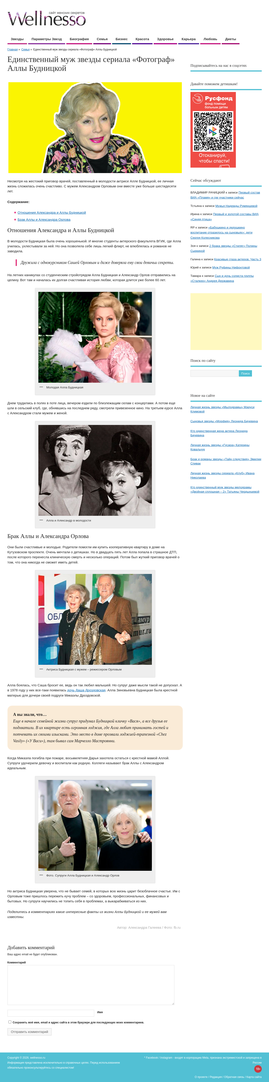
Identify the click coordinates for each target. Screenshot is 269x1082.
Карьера (189, 39)
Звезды (17, 39)
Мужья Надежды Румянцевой (236, 206)
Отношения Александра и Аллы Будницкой (52, 212)
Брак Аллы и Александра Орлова (44, 219)
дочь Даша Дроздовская (86, 690)
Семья (102, 39)
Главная (12, 49)
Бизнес (122, 39)
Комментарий (16, 962)
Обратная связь (234, 1077)
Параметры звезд (47, 39)
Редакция (216, 1077)
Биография (79, 39)
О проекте (201, 1077)
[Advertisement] (226, 321)
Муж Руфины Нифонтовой (231, 267)
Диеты (230, 39)
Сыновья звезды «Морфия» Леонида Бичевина (224, 421)
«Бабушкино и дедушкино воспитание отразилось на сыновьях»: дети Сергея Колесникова (221, 232)
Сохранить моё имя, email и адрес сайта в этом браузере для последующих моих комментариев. (78, 1022)
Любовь (210, 39)
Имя (100, 1012)
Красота (142, 39)
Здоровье (165, 39)
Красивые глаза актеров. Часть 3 (237, 259)
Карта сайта (254, 1077)
